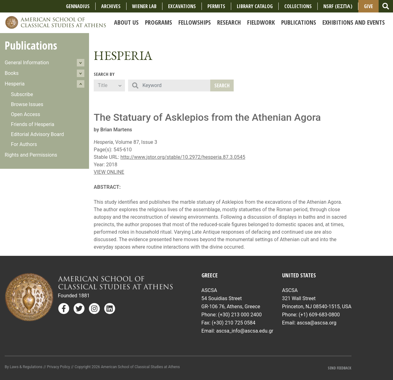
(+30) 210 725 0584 (234, 323)
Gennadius (78, 6)
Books (12, 73)
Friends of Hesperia (32, 124)
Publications (31, 45)
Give (368, 6)
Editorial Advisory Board (37, 134)
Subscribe (22, 94)
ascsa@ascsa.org (316, 323)
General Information (27, 63)
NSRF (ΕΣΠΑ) (337, 6)
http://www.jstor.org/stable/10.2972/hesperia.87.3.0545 (182, 157)
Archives (111, 6)
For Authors (24, 144)
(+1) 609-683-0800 (319, 315)
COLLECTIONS (298, 6)
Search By (104, 74)
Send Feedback (339, 368)
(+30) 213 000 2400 (240, 315)
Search (222, 85)
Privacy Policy (58, 367)
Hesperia (15, 84)
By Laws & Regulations (23, 367)
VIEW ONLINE (109, 172)
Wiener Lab (144, 6)
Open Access (25, 114)
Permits (216, 6)
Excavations (182, 6)
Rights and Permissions (31, 155)
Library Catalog (255, 6)
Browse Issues (27, 104)
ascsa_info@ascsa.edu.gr (244, 331)
